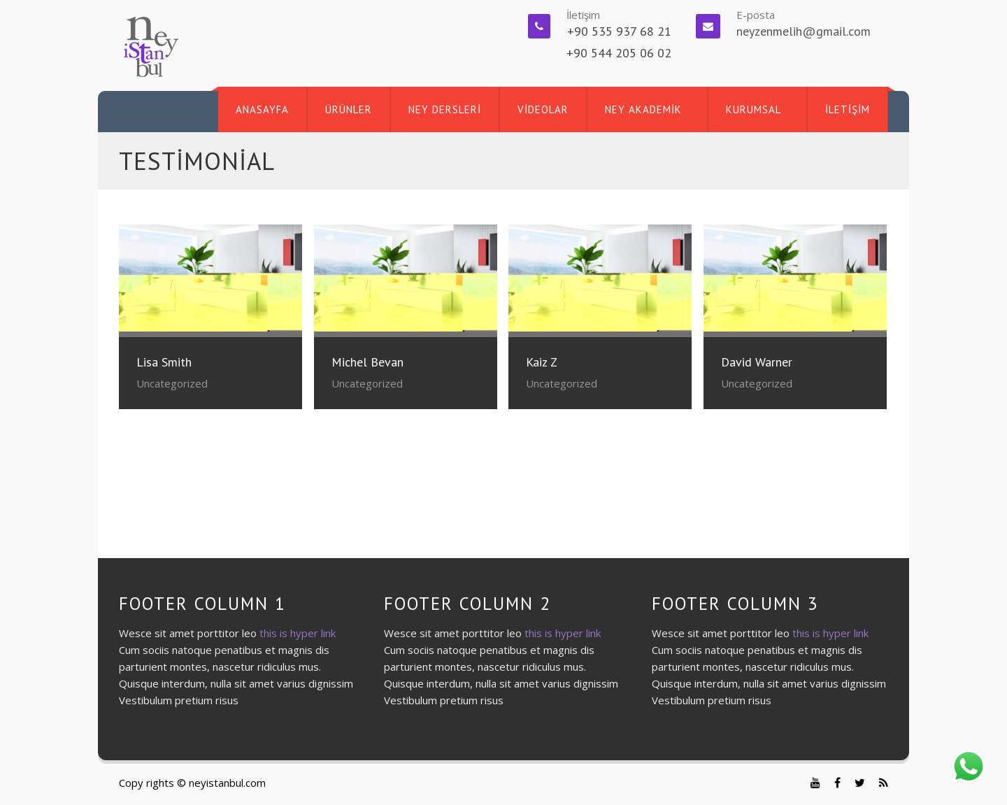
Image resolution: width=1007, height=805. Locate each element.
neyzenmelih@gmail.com (803, 31)
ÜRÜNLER (348, 109)
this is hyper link (297, 633)
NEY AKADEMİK (643, 109)
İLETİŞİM (847, 109)
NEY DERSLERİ (444, 109)
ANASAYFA (262, 109)
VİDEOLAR (543, 109)
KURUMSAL (753, 109)
